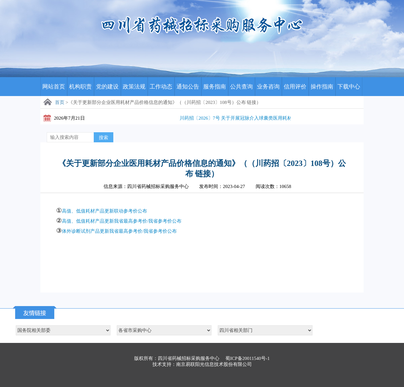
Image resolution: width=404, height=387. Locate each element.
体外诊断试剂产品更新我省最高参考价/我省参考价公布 (119, 231)
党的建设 (107, 86)
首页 (59, 102)
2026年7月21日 (69, 118)
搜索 (103, 137)
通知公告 (187, 86)
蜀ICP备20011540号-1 (247, 358)
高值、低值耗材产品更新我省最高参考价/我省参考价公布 (121, 221)
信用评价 (295, 86)
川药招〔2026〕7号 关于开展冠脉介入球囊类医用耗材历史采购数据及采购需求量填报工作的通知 (282, 118)
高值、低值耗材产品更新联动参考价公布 (104, 210)
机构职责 (80, 86)
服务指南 (214, 86)
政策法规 (134, 86)
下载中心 (348, 86)
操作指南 (322, 86)
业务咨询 (268, 86)
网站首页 (53, 86)
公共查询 (241, 86)
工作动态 (161, 86)
